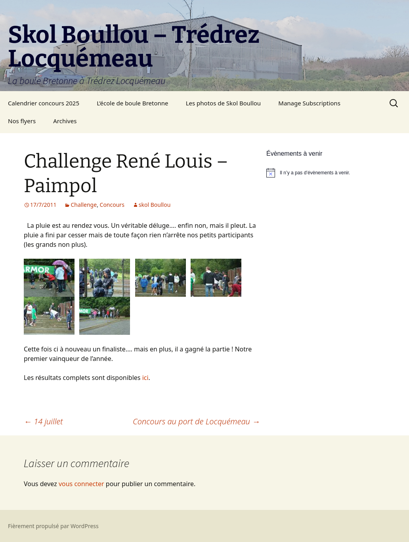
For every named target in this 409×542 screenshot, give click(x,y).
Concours (112, 204)
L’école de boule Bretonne (132, 103)
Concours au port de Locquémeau (196, 421)
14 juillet (43, 421)
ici (145, 377)
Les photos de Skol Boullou (223, 103)
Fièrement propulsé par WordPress (53, 526)
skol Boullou (154, 204)
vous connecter (81, 483)
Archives (64, 121)
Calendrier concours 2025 (43, 103)
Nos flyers (22, 121)
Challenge (84, 204)
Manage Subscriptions (309, 103)
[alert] (325, 172)
